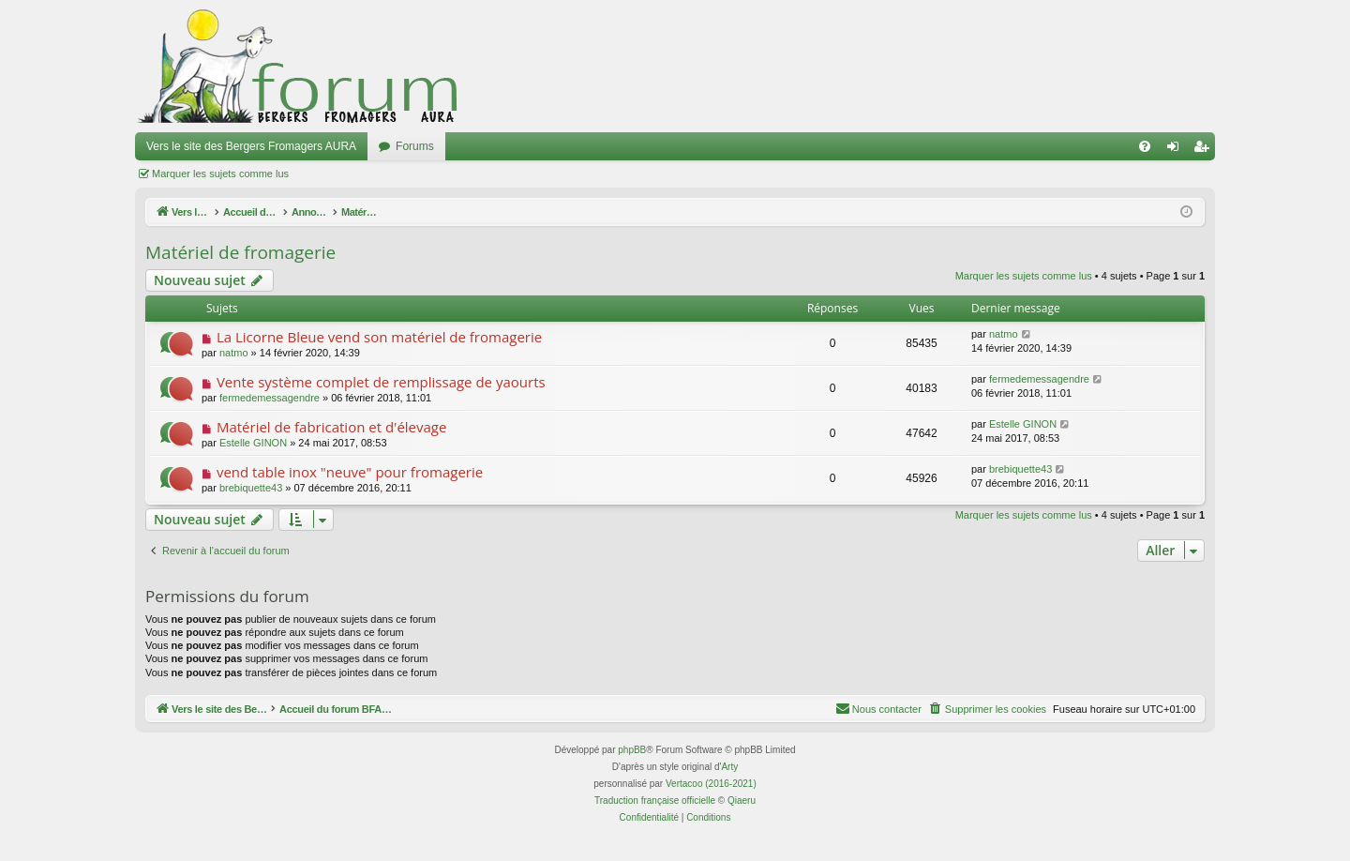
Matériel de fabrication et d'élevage (332, 426)
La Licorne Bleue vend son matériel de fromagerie (379, 336)
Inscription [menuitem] (1205, 150)
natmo (233, 352)
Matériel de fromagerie (240, 252)
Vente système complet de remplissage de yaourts (381, 381)
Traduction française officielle (654, 800)
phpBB (632, 750)
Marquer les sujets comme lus (220, 173)
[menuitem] (1145, 146)
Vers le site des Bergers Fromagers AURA (251, 146)
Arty (729, 767)
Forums (415, 146)
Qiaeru (742, 800)
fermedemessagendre (269, 397)
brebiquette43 (250, 487)
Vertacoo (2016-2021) (711, 783)
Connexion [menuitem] (1177, 150)
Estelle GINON (253, 442)
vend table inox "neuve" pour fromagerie (350, 471)
